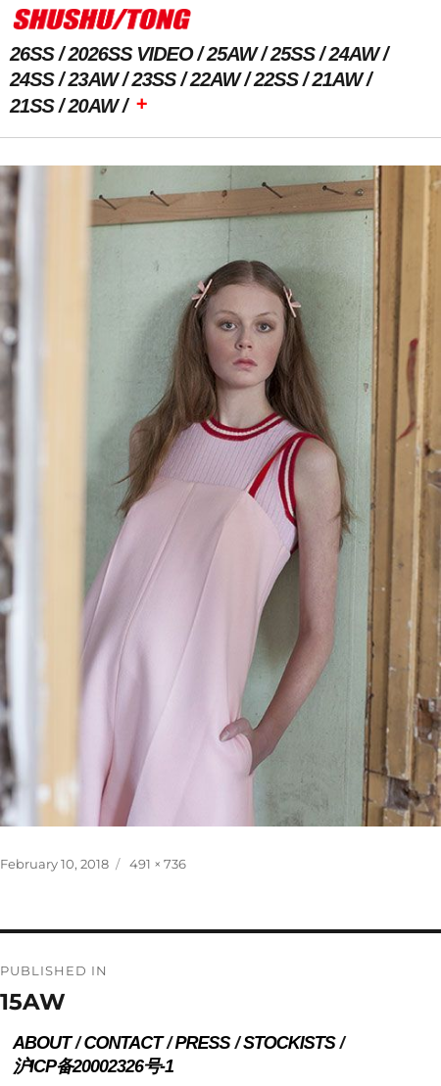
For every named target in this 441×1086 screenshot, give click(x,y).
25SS (292, 54)
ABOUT (42, 1043)
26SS (32, 54)
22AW (214, 79)
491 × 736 (157, 864)
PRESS (202, 1043)
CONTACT (122, 1043)
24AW (353, 54)
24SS (32, 79)
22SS (276, 79)
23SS (154, 79)
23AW (93, 79)
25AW (231, 54)
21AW (337, 79)
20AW (93, 106)
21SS (32, 106)
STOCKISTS (289, 1043)
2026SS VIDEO (131, 54)
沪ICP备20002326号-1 (93, 1066)
